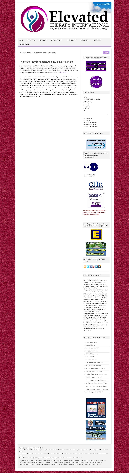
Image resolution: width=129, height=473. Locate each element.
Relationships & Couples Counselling (95, 368)
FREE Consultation (90, 356)
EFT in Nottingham (56, 40)
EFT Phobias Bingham (54, 77)
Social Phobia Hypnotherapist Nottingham (31, 96)
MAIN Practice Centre (91, 342)
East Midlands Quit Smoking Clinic (94, 362)
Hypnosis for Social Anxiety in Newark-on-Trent (54, 87)
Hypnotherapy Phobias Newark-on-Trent (44, 92)
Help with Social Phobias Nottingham (47, 85)
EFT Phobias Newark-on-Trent (69, 77)
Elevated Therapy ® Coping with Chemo (96, 374)
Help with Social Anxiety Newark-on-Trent (36, 81)
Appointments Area (91, 345)
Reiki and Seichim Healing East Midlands (96, 386)
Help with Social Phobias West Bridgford (30, 87)
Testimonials (97, 40)
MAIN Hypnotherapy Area (92, 348)
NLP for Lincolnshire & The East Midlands (96, 383)
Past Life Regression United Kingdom (95, 380)
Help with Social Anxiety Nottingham (57, 81)
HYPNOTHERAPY (40, 77)
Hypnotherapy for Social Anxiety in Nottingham (46, 61)
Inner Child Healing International (94, 371)
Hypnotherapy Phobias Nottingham (65, 92)
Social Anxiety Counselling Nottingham (67, 94)
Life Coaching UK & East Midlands (94, 392)
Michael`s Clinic (71, 40)
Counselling (43, 40)
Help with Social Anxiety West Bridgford (40, 83)
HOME (21, 40)
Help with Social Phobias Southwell (67, 85)
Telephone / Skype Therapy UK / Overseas (97, 389)
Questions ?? (84, 40)
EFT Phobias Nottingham (26, 79)
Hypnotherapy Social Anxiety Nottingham (30, 94)
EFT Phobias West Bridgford (54, 79)
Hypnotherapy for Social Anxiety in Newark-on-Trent (47, 90)
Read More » (63, 72)
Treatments (31, 40)
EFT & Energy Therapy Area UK (94, 377)
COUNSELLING (29, 77)
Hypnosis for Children (91, 351)
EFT (34, 77)
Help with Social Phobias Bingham (61, 83)
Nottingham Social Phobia (49, 94)
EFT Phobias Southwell (40, 79)
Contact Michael (24, 44)
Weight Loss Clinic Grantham (93, 365)
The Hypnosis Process (91, 359)
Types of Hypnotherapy (92, 354)
